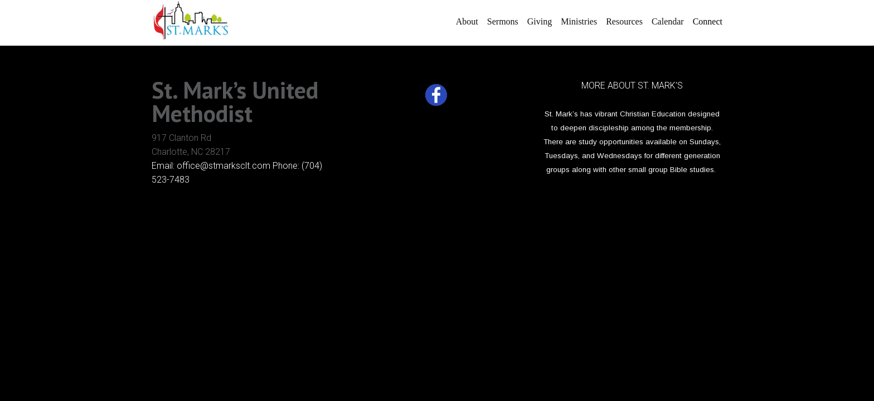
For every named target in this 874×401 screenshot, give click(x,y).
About (467, 21)
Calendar (668, 21)
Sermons (502, 21)
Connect (707, 21)
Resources (624, 21)
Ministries (579, 21)
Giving (539, 21)
